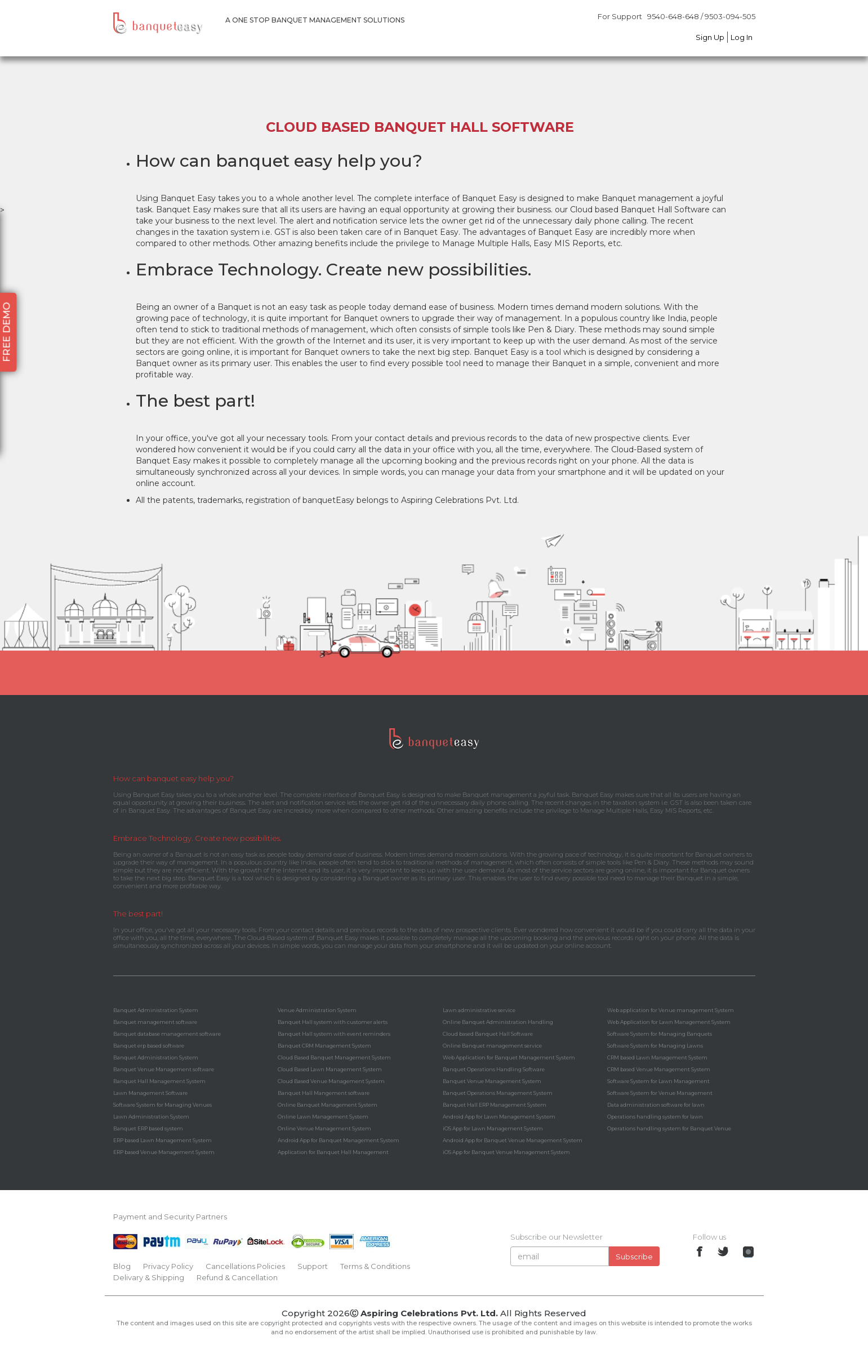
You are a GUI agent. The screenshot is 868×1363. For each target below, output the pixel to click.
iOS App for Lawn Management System (493, 1128)
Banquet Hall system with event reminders (334, 1034)
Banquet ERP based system (148, 1128)
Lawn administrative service (479, 1010)
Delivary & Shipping (148, 1277)
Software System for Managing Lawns (655, 1046)
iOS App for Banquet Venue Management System (506, 1152)
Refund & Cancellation (237, 1277)
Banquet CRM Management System (324, 1046)
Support (312, 1266)
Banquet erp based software (148, 1046)
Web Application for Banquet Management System (509, 1057)
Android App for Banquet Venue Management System (512, 1140)
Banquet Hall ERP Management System (494, 1105)
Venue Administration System (317, 1010)
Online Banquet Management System (327, 1105)
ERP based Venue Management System (164, 1152)
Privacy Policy (168, 1266)
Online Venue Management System (324, 1128)
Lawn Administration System (151, 1116)
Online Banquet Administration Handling (498, 1022)
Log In (742, 37)
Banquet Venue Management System (492, 1081)
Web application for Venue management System (670, 1010)
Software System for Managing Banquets (659, 1034)
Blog (122, 1266)
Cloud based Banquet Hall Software (488, 1034)
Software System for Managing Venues (162, 1105)
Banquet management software (155, 1022)
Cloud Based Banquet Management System (334, 1057)
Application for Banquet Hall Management (333, 1152)
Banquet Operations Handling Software (494, 1069)
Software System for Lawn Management (658, 1081)
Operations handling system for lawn (655, 1116)
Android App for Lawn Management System (499, 1116)
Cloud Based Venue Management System (331, 1081)
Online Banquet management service (492, 1046)
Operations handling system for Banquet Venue (669, 1128)
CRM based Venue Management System (658, 1069)
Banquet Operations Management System (498, 1093)
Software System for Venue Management (660, 1093)
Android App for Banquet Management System (338, 1140)
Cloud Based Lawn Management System (330, 1069)
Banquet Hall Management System (159, 1081)
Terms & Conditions (375, 1266)
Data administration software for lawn (656, 1105)
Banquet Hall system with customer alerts (333, 1022)
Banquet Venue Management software (163, 1069)
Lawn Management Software (150, 1093)
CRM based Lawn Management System (657, 1057)
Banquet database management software (167, 1034)
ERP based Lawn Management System (162, 1140)
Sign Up (710, 37)
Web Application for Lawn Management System (669, 1022)
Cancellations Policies (245, 1266)
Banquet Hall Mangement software (324, 1093)
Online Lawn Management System (323, 1116)
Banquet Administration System (155, 1010)
